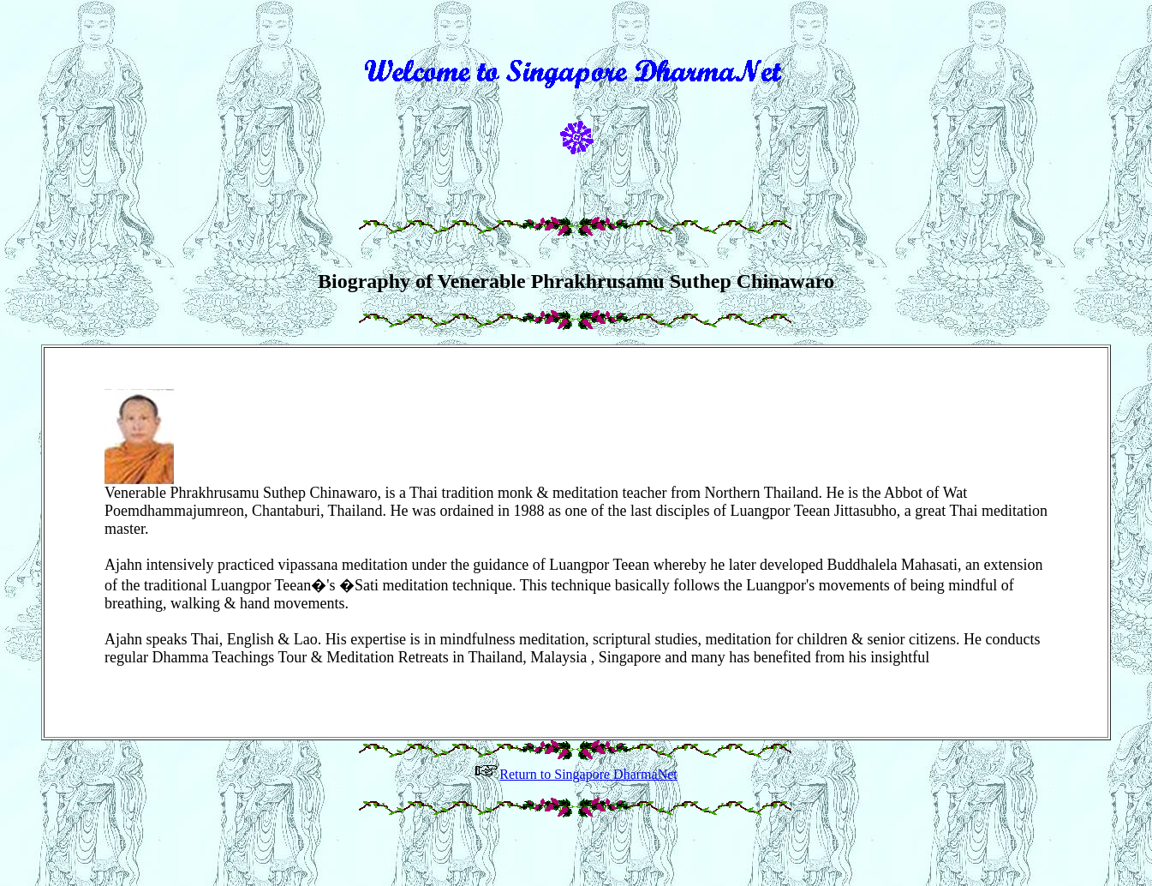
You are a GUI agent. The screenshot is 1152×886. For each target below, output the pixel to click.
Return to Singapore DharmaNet (576, 797)
